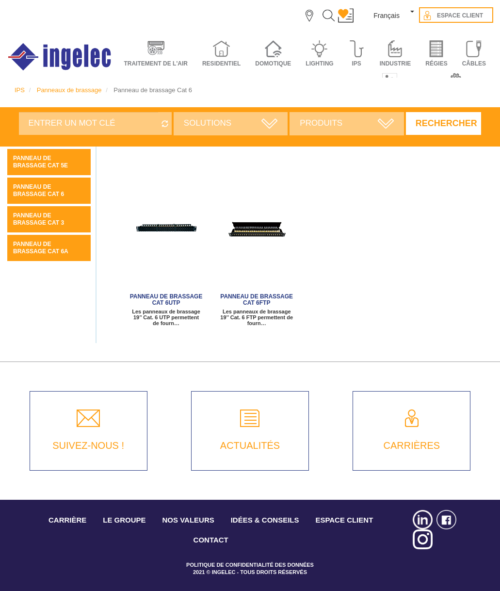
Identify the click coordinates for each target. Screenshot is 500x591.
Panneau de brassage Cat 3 (38, 219)
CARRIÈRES (411, 445)
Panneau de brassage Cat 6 (38, 190)
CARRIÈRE (67, 520)
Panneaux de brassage (69, 90)
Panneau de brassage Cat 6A (40, 248)
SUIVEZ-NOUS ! (88, 445)
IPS (20, 90)
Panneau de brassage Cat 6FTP (256, 299)
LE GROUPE (124, 520)
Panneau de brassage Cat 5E (40, 162)
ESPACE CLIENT (344, 520)
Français (386, 15)
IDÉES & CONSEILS (265, 520)
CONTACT (211, 540)
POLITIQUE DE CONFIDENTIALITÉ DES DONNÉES (250, 565)
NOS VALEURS (188, 520)
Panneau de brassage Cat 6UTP (166, 299)
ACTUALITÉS (250, 445)
